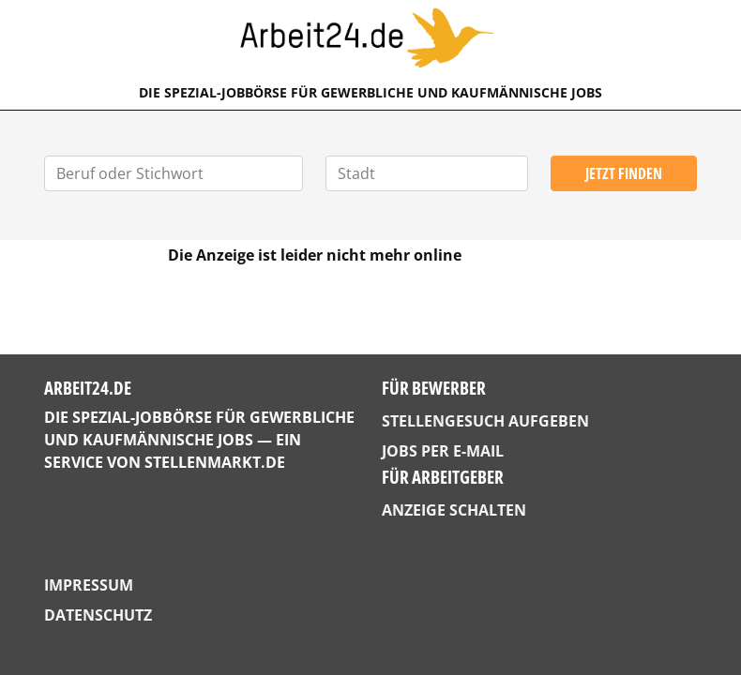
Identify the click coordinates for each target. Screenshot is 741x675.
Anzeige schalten (454, 510)
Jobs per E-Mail (443, 451)
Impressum (88, 585)
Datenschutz (98, 615)
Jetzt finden (623, 173)
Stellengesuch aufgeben (485, 421)
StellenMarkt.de (214, 462)
